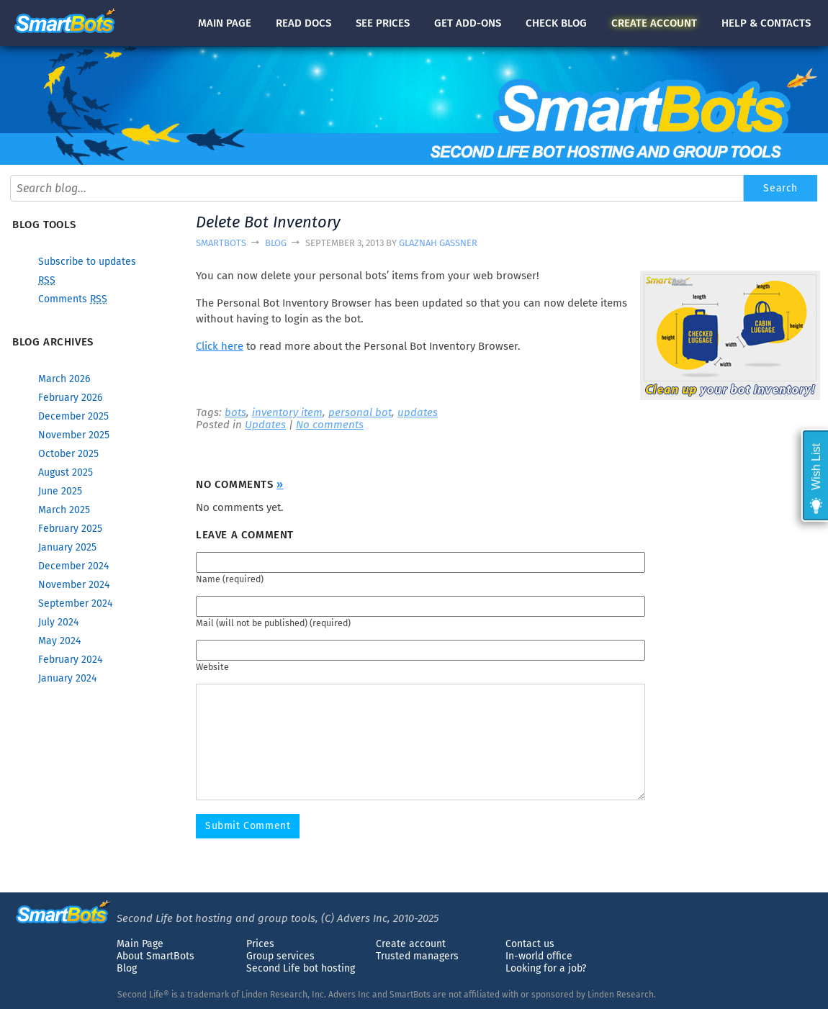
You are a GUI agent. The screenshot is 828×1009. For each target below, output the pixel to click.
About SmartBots (155, 956)
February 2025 (70, 528)
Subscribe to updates (87, 261)
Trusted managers (417, 956)
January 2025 (67, 547)
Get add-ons (467, 23)
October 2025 (68, 454)
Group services (280, 956)
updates (417, 412)
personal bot (360, 412)
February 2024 (70, 659)
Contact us (529, 944)
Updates (265, 424)
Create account (411, 944)
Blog (276, 242)
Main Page (140, 944)
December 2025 (73, 416)
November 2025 (73, 435)
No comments (330, 424)
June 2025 (60, 491)
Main (224, 23)
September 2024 (75, 603)
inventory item (287, 412)
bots (235, 412)
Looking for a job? (545, 968)
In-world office (538, 956)
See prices (383, 23)
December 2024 (73, 566)
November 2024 (73, 585)
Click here (219, 346)
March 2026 (64, 379)
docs (303, 23)
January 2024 (67, 678)
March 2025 (64, 510)
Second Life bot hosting (300, 968)
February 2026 (70, 398)
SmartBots (221, 242)
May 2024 (59, 641)
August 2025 (65, 472)
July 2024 (58, 622)
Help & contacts (766, 23)
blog (556, 23)
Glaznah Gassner (438, 242)
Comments (72, 299)
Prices (260, 944)
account (654, 23)
